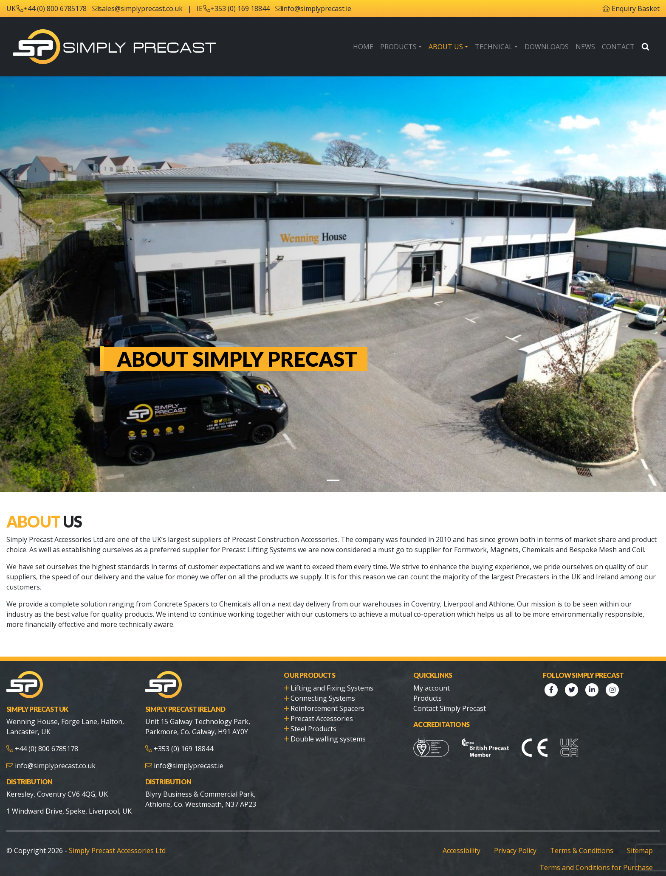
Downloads (551, 46)
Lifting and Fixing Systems (330, 678)
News (588, 46)
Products (409, 46)
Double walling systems (326, 728)
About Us (455, 46)
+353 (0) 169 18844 (235, 8)
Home (375, 46)
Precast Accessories (322, 708)
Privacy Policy (521, 840)
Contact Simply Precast (448, 698)
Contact (619, 46)
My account (431, 678)
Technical (501, 46)
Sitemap (640, 840)
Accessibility (467, 840)
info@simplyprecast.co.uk (54, 755)
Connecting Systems (322, 688)
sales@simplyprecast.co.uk (139, 8)
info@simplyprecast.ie (310, 8)
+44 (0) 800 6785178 (54, 8)
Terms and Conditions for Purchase (599, 857)
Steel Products (313, 718)
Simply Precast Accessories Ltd (112, 840)
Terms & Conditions (585, 840)
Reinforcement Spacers (326, 698)
